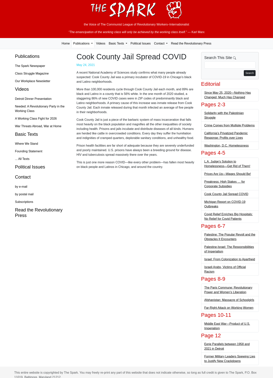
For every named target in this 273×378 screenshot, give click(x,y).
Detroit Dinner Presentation (33, 98)
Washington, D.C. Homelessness (226, 145)
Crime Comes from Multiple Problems (229, 125)
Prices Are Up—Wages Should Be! (227, 174)
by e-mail (21, 186)
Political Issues (141, 43)
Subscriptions (24, 201)
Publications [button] (81, 43)
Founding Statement (28, 151)
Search (250, 73)
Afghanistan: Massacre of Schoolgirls (229, 300)
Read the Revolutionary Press (191, 43)
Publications (27, 56)
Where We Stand (26, 143)
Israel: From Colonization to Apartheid (229, 259)
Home (66, 43)
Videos (100, 43)
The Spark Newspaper (30, 66)
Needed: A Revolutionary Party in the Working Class (40, 109)
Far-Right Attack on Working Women (228, 307)
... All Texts (22, 158)
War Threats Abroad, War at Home (38, 126)
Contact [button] (159, 43)
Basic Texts (26, 134)
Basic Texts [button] (117, 43)
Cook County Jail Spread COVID (226, 194)
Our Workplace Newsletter (32, 81)
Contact (23, 176)
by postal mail (24, 194)
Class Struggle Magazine (32, 73)
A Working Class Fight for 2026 (36, 118)
